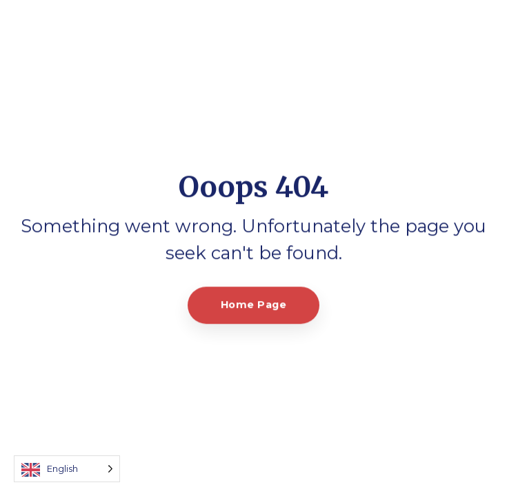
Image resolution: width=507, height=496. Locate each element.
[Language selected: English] (67, 468)
